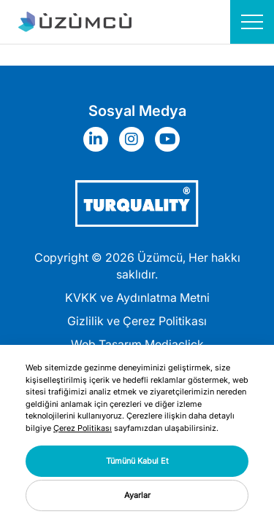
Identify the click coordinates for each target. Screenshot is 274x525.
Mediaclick (174, 344)
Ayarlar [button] (137, 495)
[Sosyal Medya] (99, 139)
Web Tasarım (106, 344)
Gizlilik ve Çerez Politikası (137, 321)
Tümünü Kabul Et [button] (137, 461)
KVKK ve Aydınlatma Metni (137, 297)
